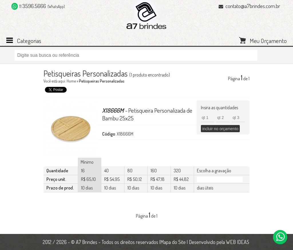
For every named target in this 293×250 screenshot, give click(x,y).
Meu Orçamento (268, 40)
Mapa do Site (173, 242)
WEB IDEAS (237, 242)
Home (71, 81)
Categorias (29, 40)
